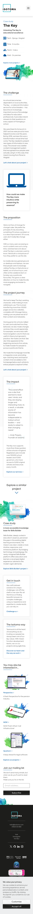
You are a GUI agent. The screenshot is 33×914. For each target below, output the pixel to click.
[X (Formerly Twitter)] (11, 846)
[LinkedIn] (18, 846)
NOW (5, 722)
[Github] (15, 846)
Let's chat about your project (14, 163)
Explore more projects (11, 63)
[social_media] (22, 846)
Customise (16, 901)
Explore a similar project (16, 486)
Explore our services (14, 472)
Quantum (7, 751)
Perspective (8, 693)
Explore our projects (11, 760)
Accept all (16, 906)
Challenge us (12, 611)
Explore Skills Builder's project (15, 569)
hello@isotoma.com (16, 825)
